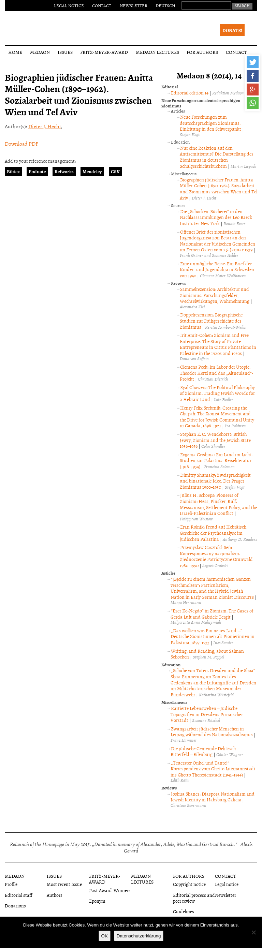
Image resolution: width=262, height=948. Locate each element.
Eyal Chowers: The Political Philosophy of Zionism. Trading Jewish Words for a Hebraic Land (217, 393)
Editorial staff (18, 895)
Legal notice (69, 5)
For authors (202, 52)
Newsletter (133, 5)
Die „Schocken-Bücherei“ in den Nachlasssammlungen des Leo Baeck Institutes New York (216, 217)
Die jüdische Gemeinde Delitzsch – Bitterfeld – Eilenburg (205, 751)
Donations (15, 905)
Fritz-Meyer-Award (104, 52)
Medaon (40, 52)
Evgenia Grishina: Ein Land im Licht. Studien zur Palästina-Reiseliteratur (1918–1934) (216, 460)
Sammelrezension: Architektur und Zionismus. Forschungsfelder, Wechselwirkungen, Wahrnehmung (214, 295)
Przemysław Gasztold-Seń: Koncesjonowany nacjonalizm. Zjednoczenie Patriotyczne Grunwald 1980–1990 (216, 556)
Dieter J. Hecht (44, 126)
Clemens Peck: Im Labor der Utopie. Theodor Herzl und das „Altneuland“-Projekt (216, 372)
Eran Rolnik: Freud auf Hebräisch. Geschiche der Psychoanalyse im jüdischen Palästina (213, 532)
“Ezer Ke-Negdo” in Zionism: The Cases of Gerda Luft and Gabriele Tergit (212, 613)
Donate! (232, 30)
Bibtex (13, 171)
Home (15, 52)
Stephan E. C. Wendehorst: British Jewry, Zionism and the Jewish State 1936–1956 (215, 439)
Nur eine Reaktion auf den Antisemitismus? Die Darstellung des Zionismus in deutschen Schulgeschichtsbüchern (216, 156)
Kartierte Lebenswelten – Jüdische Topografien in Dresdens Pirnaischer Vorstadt (207, 714)
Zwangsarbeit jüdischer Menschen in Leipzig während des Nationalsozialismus (212, 731)
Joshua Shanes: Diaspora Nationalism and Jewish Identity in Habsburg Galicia (212, 796)
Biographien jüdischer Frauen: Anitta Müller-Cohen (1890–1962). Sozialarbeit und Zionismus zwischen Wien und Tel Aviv (218, 188)
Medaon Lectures (157, 52)
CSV (115, 171)
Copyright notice (189, 884)
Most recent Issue (64, 884)
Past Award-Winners (110, 890)
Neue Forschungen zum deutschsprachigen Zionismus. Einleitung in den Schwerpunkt (210, 122)
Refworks (64, 171)
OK (104, 935)
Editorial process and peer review (194, 897)
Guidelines (183, 911)
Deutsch (165, 5)
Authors (54, 895)
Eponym (97, 900)
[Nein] (253, 932)
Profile (11, 884)
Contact (101, 5)
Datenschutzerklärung (139, 935)
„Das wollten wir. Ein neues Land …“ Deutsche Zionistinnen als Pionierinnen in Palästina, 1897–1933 (212, 636)
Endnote (37, 171)
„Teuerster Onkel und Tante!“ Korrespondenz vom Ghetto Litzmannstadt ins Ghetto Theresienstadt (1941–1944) (213, 768)
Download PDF (21, 143)
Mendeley (92, 171)
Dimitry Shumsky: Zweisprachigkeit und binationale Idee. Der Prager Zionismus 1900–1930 (215, 480)
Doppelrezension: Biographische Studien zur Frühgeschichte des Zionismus (211, 320)
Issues (65, 52)
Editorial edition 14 (189, 92)
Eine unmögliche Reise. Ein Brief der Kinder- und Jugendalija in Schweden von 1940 (217, 269)
